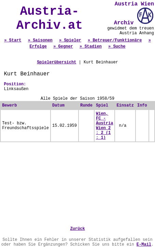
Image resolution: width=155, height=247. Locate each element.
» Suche (116, 46)
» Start (12, 40)
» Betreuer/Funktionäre (115, 40)
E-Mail (144, 244)
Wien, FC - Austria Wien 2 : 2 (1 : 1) (104, 125)
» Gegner (63, 46)
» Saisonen (40, 40)
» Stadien (91, 46)
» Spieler (70, 40)
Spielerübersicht (56, 62)
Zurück (77, 228)
